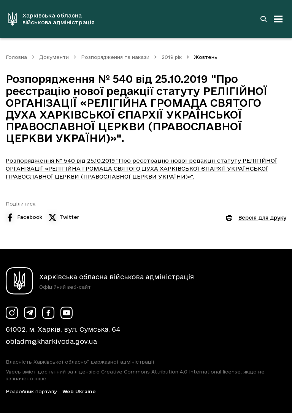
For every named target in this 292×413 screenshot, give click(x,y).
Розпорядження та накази (115, 57)
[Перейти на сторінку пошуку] (263, 19)
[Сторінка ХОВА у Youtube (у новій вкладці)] (66, 313)
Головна (16, 57)
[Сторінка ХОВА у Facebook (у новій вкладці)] (48, 313)
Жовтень (205, 57)
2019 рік (172, 57)
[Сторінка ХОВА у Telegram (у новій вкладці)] (30, 313)
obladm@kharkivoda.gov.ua (51, 341)
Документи (54, 57)
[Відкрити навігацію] (278, 19)
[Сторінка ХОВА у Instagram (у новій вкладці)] (12, 313)
